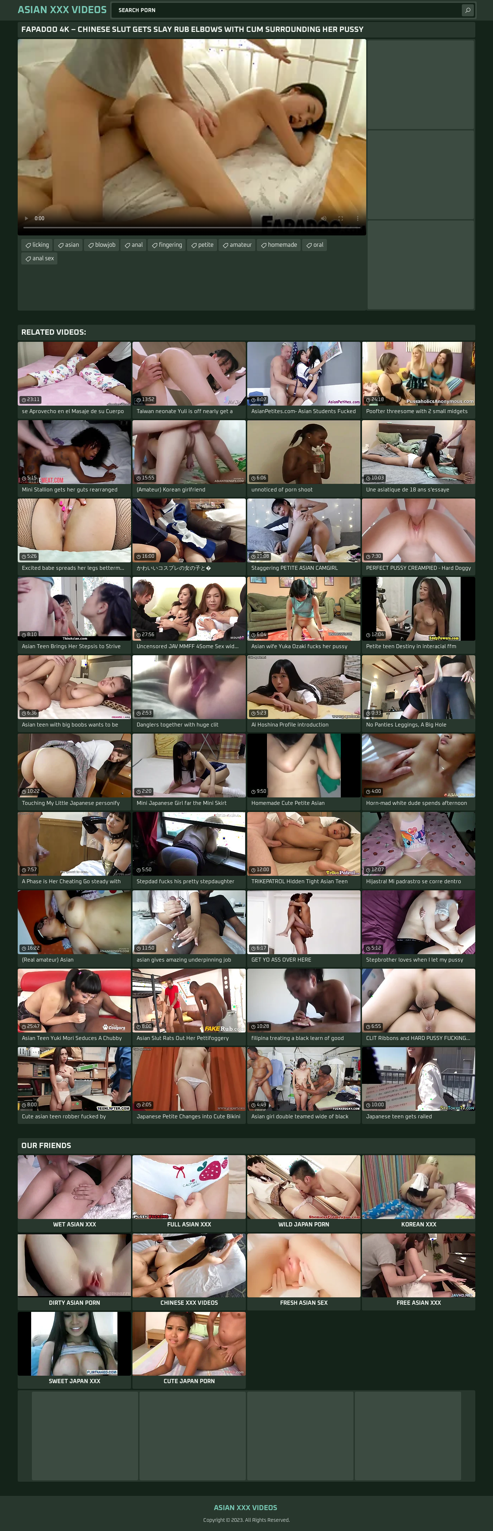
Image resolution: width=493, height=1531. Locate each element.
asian (72, 245)
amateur (241, 245)
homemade (282, 245)
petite (206, 245)
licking (41, 245)
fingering (170, 245)
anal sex (43, 258)
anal (137, 245)
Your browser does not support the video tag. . (192, 137)
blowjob (105, 245)
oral (318, 245)
